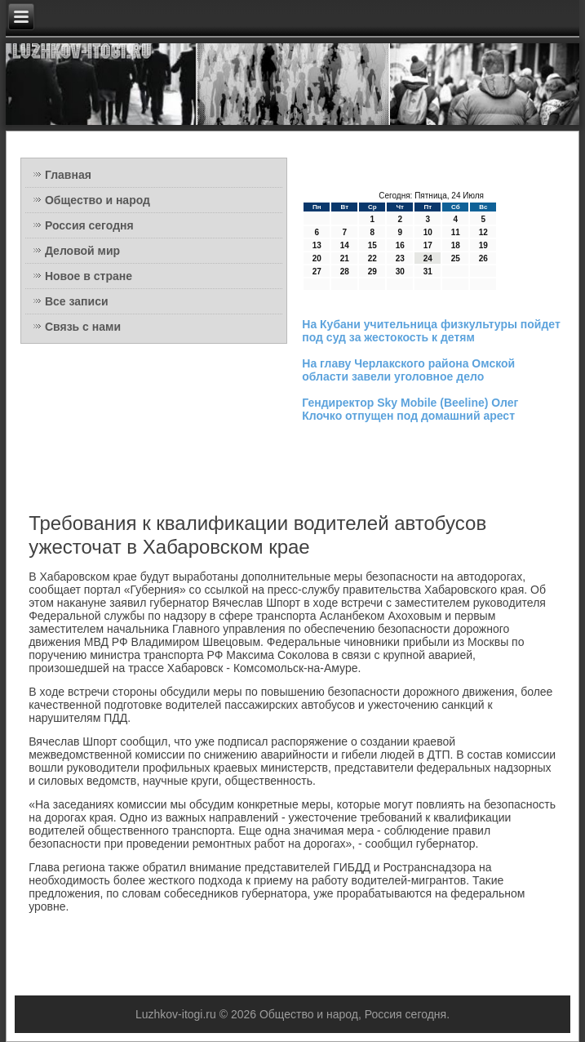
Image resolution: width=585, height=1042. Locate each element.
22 (372, 258)
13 (316, 245)
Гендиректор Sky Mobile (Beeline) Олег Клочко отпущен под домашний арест (410, 409)
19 (483, 245)
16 (400, 245)
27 (316, 271)
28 (344, 271)
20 (316, 258)
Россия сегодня (89, 225)
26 (483, 258)
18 (455, 245)
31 (427, 271)
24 (427, 258)
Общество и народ (97, 200)
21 (344, 258)
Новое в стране (88, 276)
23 (400, 258)
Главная (68, 174)
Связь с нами (83, 326)
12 (483, 232)
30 (400, 271)
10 (427, 232)
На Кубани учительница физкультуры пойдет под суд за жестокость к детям (431, 331)
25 (455, 258)
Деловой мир (82, 250)
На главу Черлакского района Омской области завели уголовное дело (408, 370)
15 (372, 245)
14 (344, 245)
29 (372, 271)
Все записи (77, 301)
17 (427, 245)
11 (455, 232)
